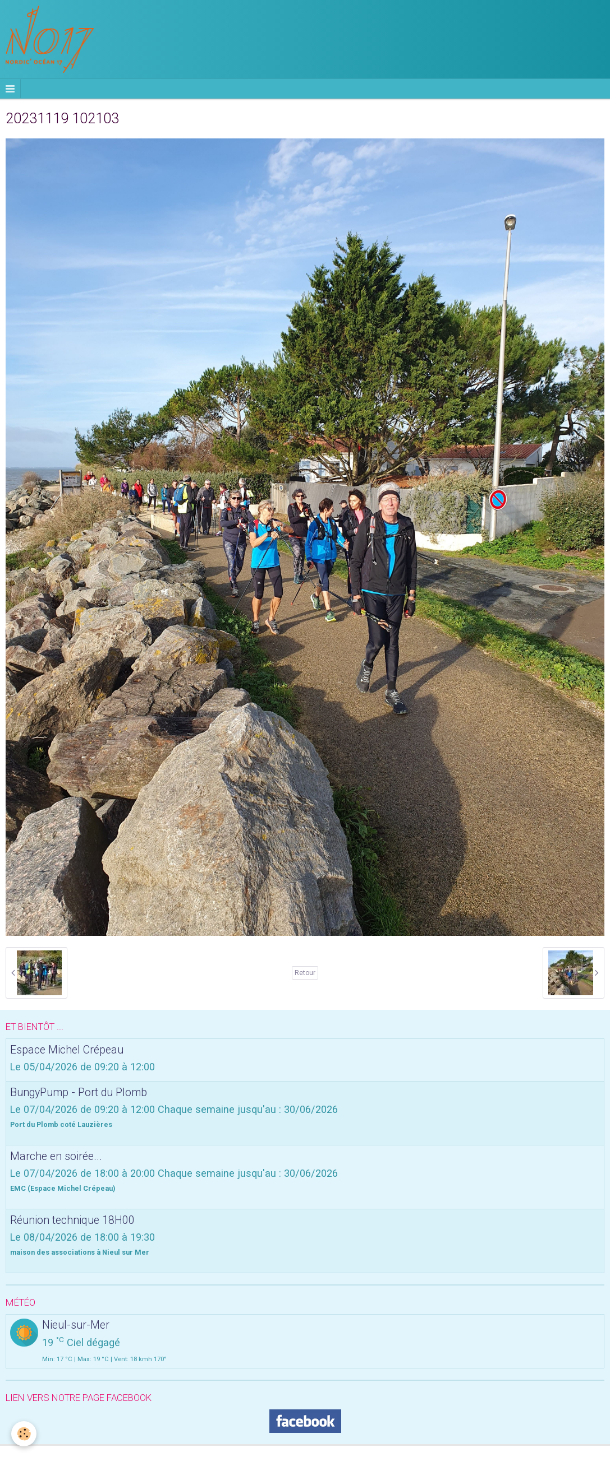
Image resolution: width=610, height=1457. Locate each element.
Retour (305, 973)
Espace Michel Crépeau (66, 1049)
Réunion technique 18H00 (72, 1220)
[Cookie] (23, 1433)
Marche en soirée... (56, 1156)
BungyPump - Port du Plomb (78, 1092)
